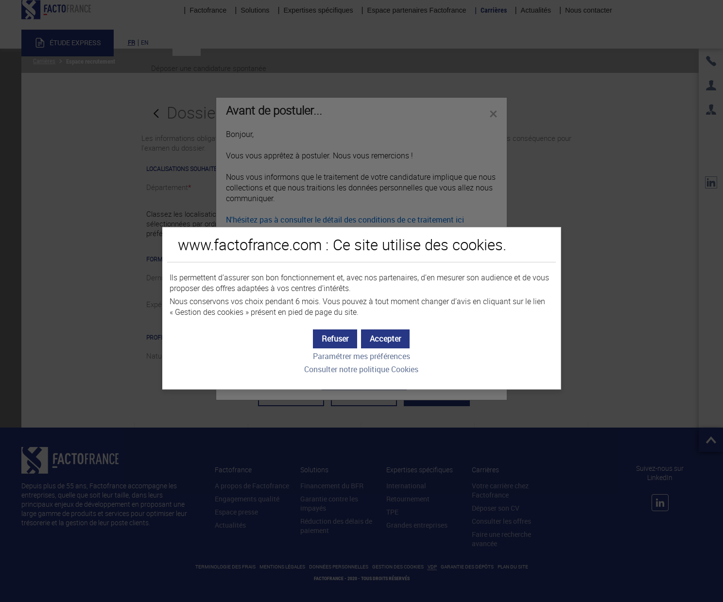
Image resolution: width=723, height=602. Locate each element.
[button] (385, 338)
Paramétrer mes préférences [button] (361, 356)
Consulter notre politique (361, 369)
